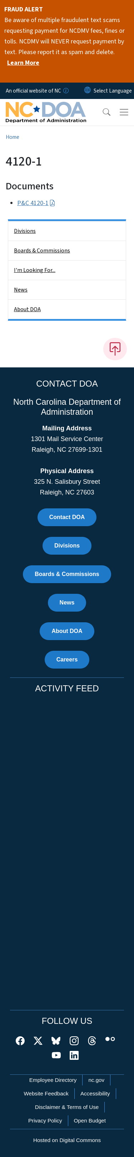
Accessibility (95, 1093)
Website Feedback (46, 1093)
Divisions (25, 231)
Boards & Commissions (42, 251)
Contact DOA (67, 517)
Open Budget (90, 1120)
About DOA (27, 309)
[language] (113, 90)
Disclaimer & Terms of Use (67, 1107)
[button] (101, 112)
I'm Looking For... (34, 270)
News (21, 290)
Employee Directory (53, 1080)
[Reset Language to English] (87, 90)
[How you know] (65, 90)
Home (12, 137)
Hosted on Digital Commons (67, 1140)
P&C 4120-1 (36, 203)
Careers (67, 659)
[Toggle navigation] (124, 112)
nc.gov (96, 1080)
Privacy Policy (45, 1120)
